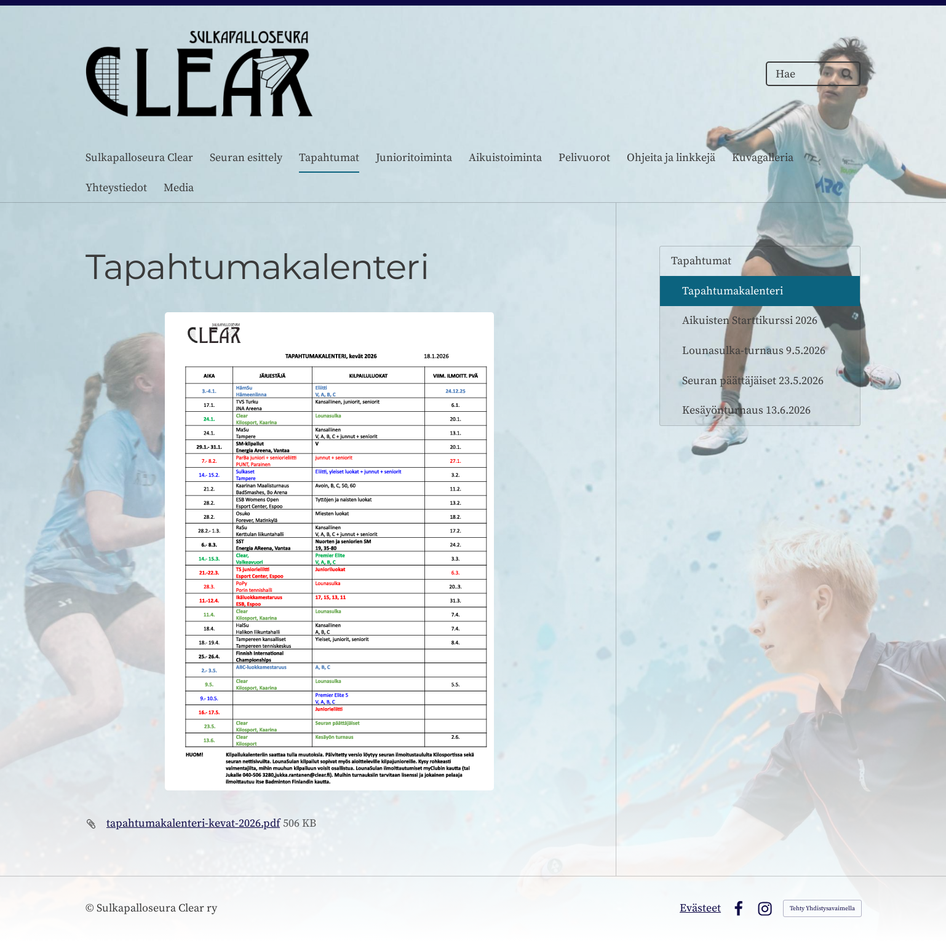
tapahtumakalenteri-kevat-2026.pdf (193, 823)
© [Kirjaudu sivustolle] (91, 908)
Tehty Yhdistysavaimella (822, 908)
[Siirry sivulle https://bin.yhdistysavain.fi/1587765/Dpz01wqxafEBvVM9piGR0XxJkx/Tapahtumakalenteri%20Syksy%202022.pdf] (329, 551)
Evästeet (700, 908)
